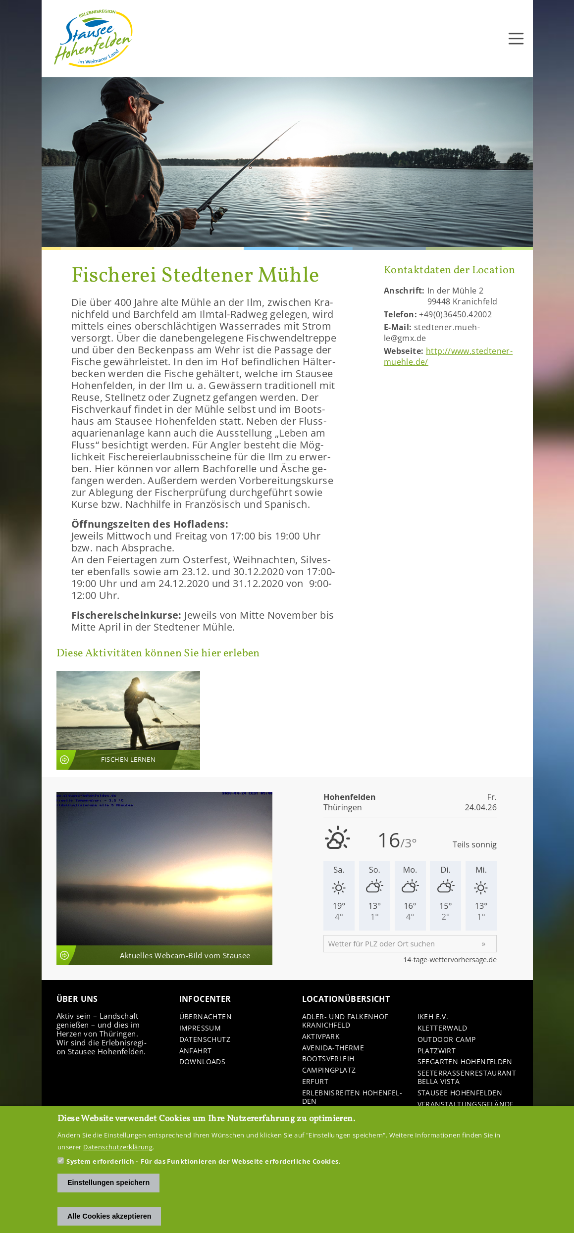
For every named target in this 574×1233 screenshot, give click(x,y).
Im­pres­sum (200, 1028)
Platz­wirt (436, 1051)
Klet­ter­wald (442, 1028)
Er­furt (315, 1082)
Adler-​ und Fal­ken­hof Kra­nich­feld (345, 1021)
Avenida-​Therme (333, 1048)
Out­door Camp (446, 1040)
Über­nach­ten (205, 1017)
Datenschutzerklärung (118, 1147)
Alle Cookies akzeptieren (109, 1217)
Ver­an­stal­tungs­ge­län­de (465, 1104)
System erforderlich (100, 1162)
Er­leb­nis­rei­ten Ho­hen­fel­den (352, 1097)
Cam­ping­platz (329, 1070)
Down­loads (202, 1062)
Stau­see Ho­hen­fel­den (460, 1093)
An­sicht (128, 720)
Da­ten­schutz (204, 1040)
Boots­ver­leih (328, 1059)
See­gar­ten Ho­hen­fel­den (465, 1062)
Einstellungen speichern (108, 1183)
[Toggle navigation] (516, 38)
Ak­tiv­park (321, 1037)
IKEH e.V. (433, 1017)
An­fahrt (195, 1051)
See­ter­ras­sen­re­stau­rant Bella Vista (467, 1077)
